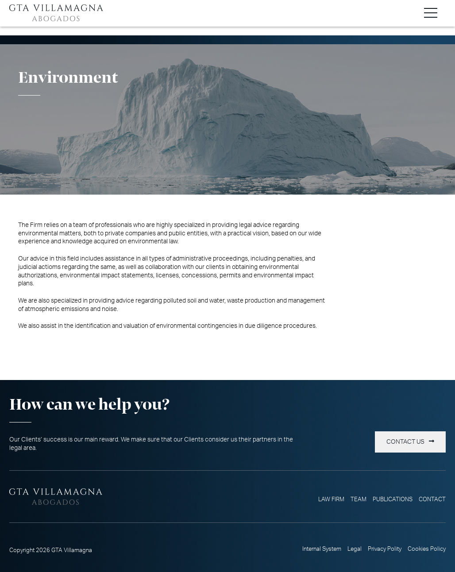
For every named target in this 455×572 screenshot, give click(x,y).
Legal (354, 549)
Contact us (405, 442)
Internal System (321, 549)
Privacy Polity (384, 549)
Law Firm (331, 499)
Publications (393, 499)
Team (358, 499)
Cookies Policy (427, 549)
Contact (432, 499)
